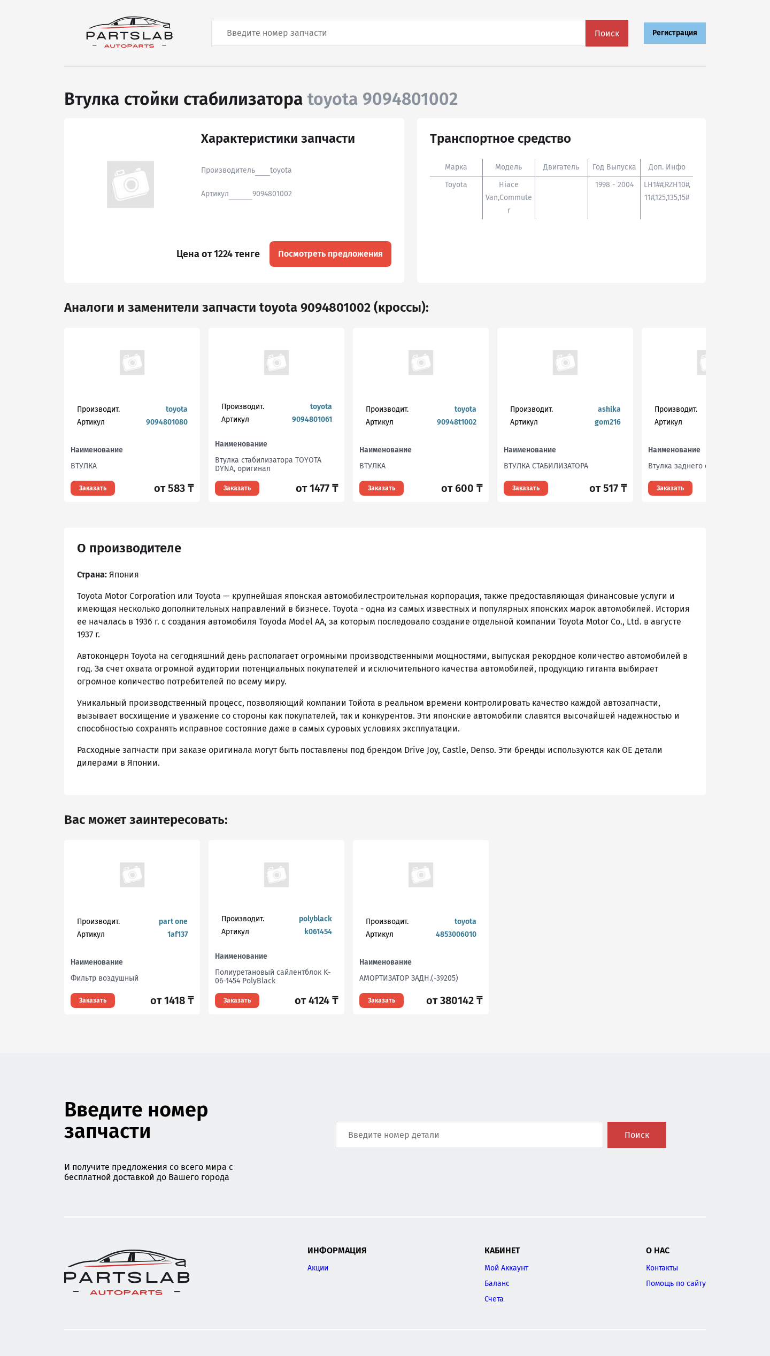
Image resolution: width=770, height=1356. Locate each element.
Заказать (92, 488)
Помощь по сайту (676, 1283)
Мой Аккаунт (506, 1268)
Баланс (497, 1283)
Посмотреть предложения (330, 254)
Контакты (662, 1268)
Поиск (607, 33)
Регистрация (674, 32)
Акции (317, 1268)
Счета (494, 1299)
